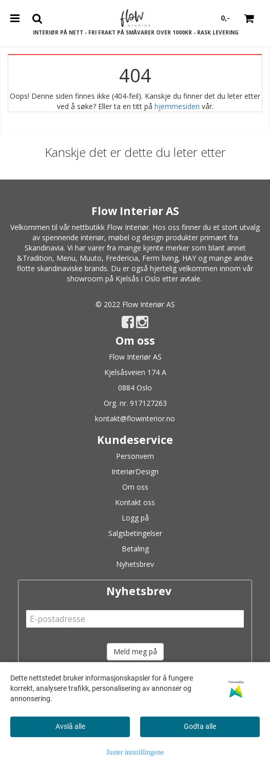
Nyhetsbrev (135, 564)
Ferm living (160, 258)
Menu (65, 258)
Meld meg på (135, 651)
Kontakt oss (135, 502)
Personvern (135, 456)
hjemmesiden (177, 106)
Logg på (135, 518)
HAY (189, 258)
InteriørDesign (135, 471)
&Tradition (34, 258)
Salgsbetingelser (135, 533)
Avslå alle (70, 726)
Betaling (135, 548)
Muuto (91, 258)
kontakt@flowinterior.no (135, 418)
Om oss (135, 487)
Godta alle (200, 726)
